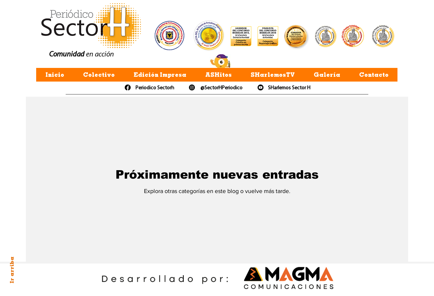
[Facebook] (128, 87)
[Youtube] (261, 87)
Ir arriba (11, 270)
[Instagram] (192, 87)
